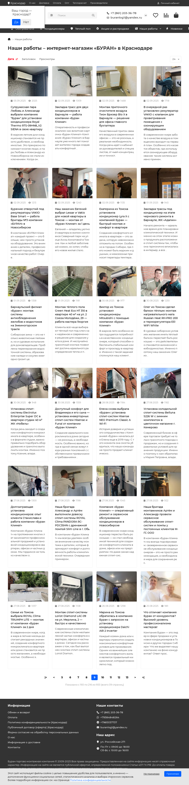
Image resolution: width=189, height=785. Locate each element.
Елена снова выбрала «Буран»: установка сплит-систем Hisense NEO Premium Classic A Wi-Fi (115, 417)
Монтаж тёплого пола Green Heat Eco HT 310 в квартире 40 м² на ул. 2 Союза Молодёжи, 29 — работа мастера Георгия (71, 315)
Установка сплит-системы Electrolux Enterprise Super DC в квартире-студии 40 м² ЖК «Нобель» (26, 417)
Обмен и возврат (19, 712)
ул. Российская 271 (112, 741)
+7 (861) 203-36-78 (120, 13)
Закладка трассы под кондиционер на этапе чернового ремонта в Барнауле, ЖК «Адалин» (160, 215)
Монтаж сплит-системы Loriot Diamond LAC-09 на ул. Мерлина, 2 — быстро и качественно (71, 618)
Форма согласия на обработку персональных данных (43, 732)
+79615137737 (108, 722)
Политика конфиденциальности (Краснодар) (37, 722)
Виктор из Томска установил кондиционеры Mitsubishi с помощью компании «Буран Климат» (114, 316)
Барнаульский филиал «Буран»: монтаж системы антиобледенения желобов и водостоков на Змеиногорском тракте (26, 318)
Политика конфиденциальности (90, 780)
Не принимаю (151, 773)
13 (127, 677)
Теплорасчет (80, 3)
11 (111, 677)
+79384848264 (109, 717)
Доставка (44, 3)
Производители (99, 3)
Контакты (14, 747)
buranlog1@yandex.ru (123, 18)
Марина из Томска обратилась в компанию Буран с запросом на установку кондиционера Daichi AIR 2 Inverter (116, 622)
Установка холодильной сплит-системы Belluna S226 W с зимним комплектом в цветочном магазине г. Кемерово (160, 418)
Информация (19, 705)
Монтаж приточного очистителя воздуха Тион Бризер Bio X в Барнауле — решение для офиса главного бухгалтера (114, 117)
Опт (67, 3)
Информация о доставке (24, 742)
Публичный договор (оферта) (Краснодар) (35, 727)
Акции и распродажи (118, 29)
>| (143, 677)
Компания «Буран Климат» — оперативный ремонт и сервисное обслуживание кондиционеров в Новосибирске (116, 516)
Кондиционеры (24, 29)
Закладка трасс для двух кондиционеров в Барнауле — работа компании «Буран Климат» (71, 115)
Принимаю (172, 773)
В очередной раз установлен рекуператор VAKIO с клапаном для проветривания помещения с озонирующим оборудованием (161, 118)
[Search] (76, 15)
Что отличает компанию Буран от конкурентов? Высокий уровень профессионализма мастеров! (160, 620)
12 (119, 677)
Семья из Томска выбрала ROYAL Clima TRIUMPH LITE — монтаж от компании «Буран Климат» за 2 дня (27, 620)
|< (46, 677)
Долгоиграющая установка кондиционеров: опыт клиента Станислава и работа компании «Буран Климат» (28, 516)
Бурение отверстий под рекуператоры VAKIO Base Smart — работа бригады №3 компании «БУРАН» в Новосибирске (27, 218)
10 (102, 677)
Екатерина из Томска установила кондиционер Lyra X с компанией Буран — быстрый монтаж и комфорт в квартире (114, 218)
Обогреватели (55, 29)
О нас (32, 3)
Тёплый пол (85, 29)
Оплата (57, 3)
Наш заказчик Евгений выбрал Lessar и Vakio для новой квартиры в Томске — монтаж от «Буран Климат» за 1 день (72, 217)
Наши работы (154, 29)
